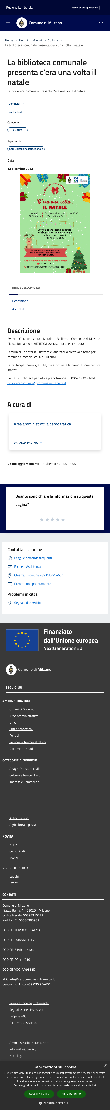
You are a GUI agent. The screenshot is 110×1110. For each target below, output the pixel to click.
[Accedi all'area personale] (85, 8)
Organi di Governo (21, 709)
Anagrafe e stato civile (24, 768)
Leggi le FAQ (18, 1016)
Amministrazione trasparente (29, 1042)
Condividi (17, 103)
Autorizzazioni (19, 818)
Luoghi (14, 876)
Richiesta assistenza (23, 1022)
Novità (23, 40)
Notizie (14, 844)
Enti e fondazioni (21, 728)
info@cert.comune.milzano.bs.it (32, 979)
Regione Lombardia (19, 7)
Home (9, 40)
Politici (14, 735)
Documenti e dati (21, 748)
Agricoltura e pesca (22, 824)
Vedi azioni (18, 112)
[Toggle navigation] (8, 22)
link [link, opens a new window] (94, 1085)
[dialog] (55, 1085)
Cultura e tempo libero (24, 775)
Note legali (16, 1055)
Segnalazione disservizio (26, 1009)
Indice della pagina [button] (26, 287)
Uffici (13, 722)
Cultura (53, 40)
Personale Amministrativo (27, 742)
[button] (55, 1103)
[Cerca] (101, 23)
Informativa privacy (22, 1049)
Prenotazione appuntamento (29, 1003)
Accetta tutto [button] (39, 1094)
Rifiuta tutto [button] (71, 1093)
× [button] (105, 1065)
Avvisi (37, 40)
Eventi (13, 882)
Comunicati (17, 851)
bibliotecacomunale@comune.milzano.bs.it (36, 383)
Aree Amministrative (23, 715)
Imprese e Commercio (24, 781)
